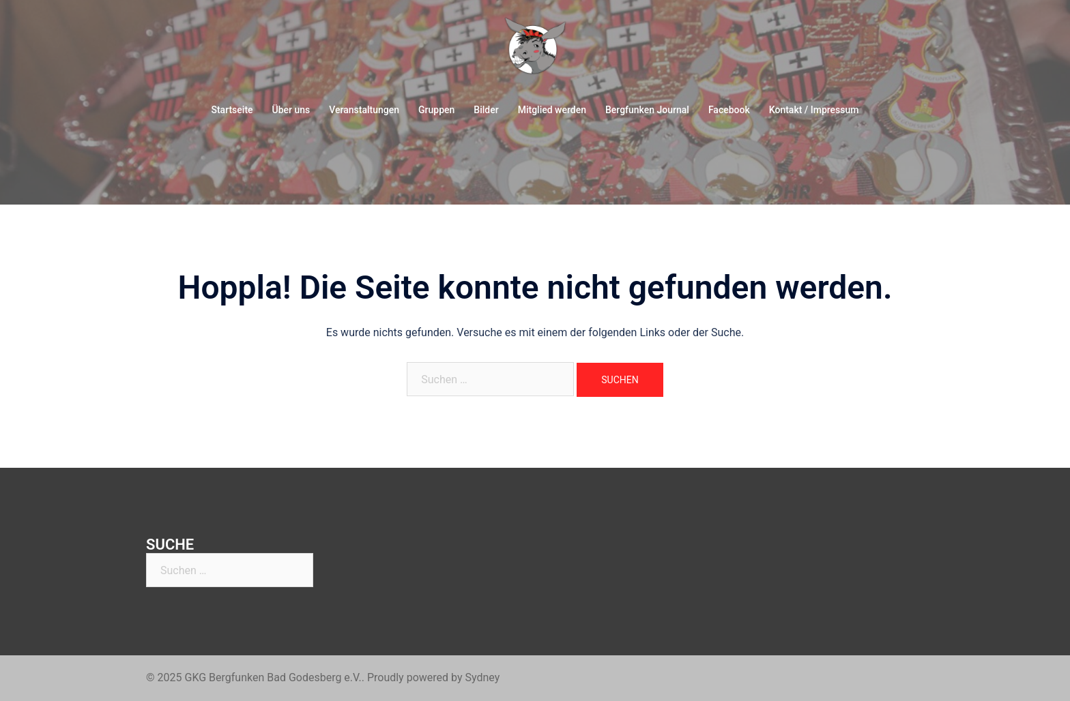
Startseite (231, 109)
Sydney (482, 677)
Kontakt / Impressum (814, 109)
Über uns (291, 109)
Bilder (486, 109)
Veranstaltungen (364, 109)
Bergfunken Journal (647, 109)
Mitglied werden (552, 109)
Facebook (729, 109)
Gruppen (436, 109)
